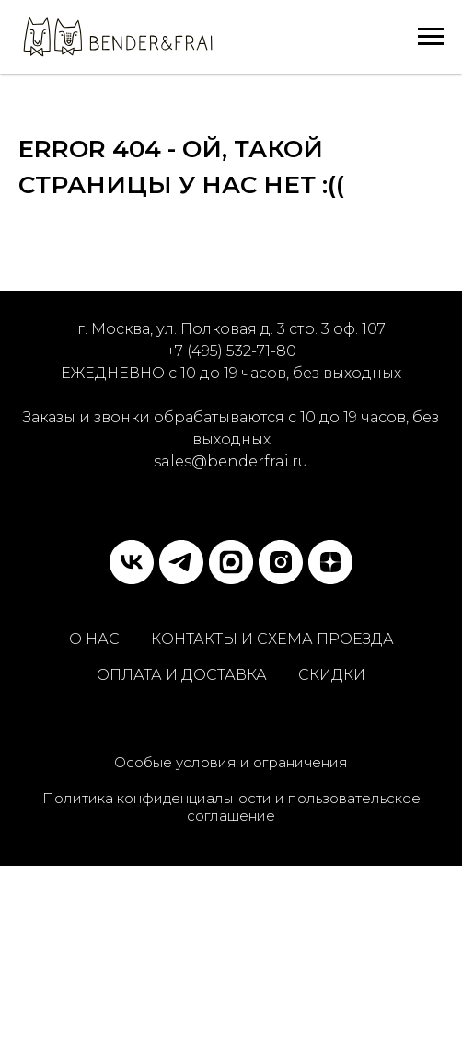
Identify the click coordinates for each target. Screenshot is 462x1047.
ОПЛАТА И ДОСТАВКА (182, 675)
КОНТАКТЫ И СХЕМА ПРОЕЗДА (272, 639)
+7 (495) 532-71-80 (231, 351)
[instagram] (281, 562)
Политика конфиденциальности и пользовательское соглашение (231, 806)
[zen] (330, 562)
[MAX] (231, 562)
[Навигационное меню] (431, 37)
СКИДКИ (331, 675)
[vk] (132, 562)
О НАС (94, 639)
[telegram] (181, 562)
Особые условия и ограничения (231, 762)
